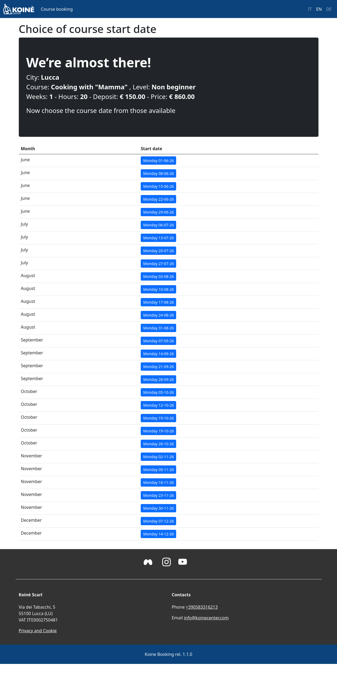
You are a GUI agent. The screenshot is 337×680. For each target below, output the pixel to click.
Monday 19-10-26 (158, 418)
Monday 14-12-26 (158, 533)
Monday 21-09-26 (158, 366)
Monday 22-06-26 (158, 199)
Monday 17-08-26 (158, 302)
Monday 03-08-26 (158, 276)
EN (319, 9)
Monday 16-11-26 (158, 482)
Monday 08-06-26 (158, 173)
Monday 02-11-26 (158, 456)
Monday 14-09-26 (158, 353)
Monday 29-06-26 (158, 212)
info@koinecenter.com (206, 618)
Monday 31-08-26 (158, 327)
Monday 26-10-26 (158, 443)
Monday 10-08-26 (158, 289)
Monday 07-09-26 (158, 340)
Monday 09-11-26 (158, 469)
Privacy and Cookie (38, 631)
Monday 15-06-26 (158, 186)
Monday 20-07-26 (158, 250)
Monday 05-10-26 (158, 392)
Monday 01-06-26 (158, 160)
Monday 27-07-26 (158, 263)
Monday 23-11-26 (158, 495)
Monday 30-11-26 (158, 508)
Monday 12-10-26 (158, 405)
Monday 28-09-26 (158, 379)
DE (329, 9)
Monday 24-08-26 (158, 315)
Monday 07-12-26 (158, 521)
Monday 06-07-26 (158, 224)
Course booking (57, 9)
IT (310, 9)
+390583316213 (202, 607)
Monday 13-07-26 (158, 237)
